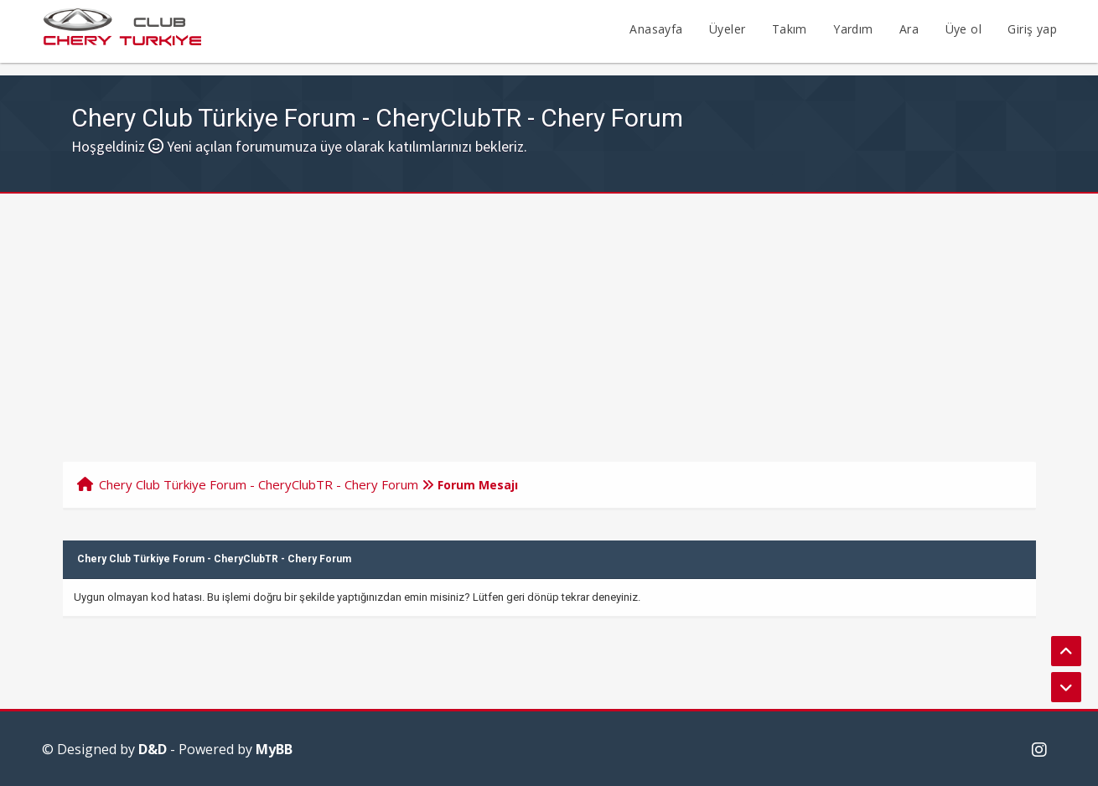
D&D (152, 749)
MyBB (274, 749)
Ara (909, 29)
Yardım (853, 29)
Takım (789, 29)
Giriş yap (1032, 29)
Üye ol (963, 29)
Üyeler (727, 29)
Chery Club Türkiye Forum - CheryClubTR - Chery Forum (258, 484)
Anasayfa (655, 29)
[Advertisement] (549, 319)
